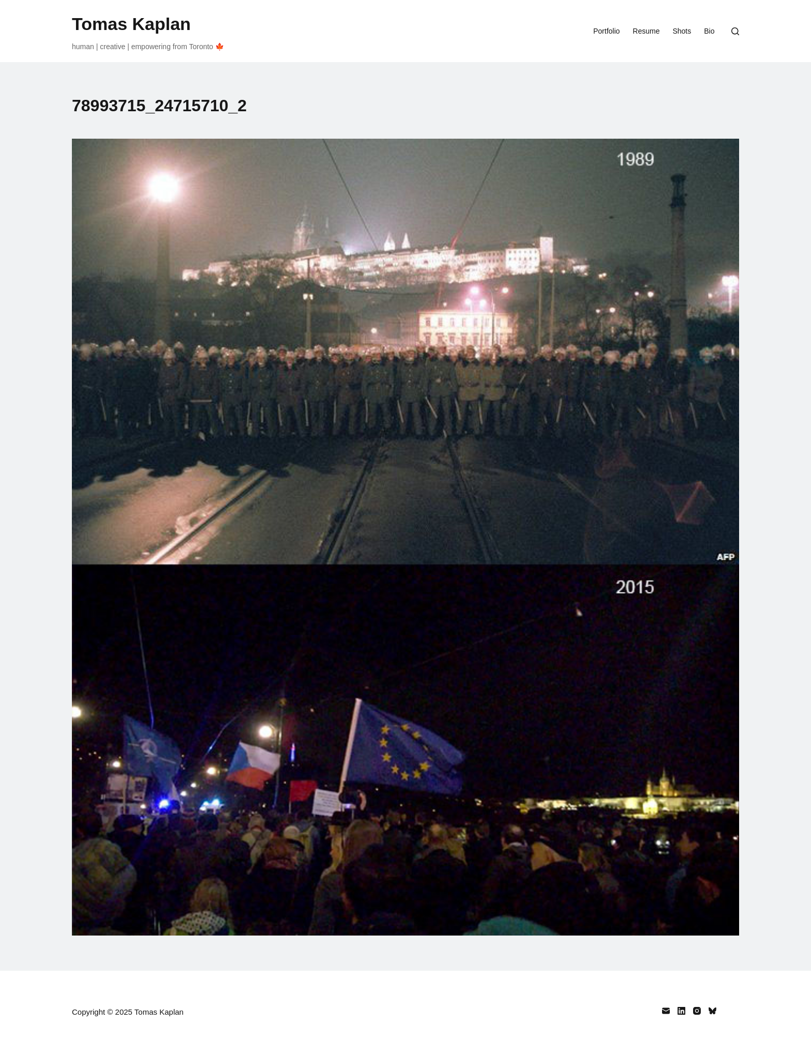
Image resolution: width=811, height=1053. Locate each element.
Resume (646, 31)
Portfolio (606, 31)
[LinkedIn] (681, 1011)
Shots (681, 31)
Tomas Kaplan (131, 24)
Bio (709, 31)
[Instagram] (697, 1011)
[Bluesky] (712, 1011)
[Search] (735, 31)
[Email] (666, 1011)
